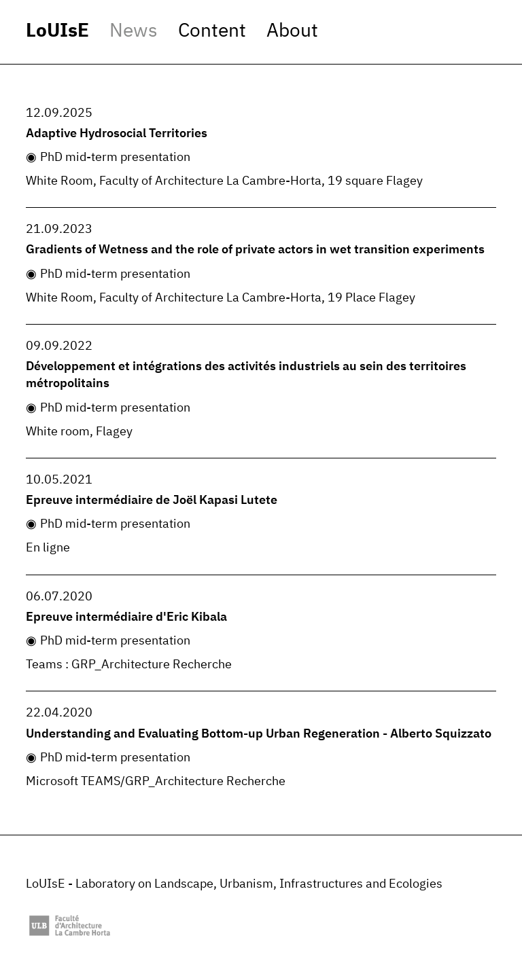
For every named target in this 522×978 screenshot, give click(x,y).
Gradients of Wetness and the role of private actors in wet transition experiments (255, 250)
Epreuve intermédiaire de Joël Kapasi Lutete (151, 500)
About (292, 31)
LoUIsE (57, 31)
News (133, 31)
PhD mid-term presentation (115, 157)
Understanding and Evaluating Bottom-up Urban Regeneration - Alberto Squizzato (258, 734)
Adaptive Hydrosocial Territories (116, 134)
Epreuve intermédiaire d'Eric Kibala (126, 617)
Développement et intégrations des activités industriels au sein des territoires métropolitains (246, 375)
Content (212, 31)
